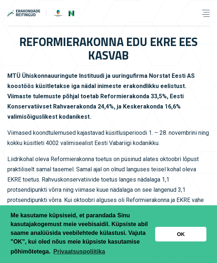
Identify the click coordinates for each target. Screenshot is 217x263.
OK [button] (181, 234)
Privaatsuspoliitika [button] (79, 251)
